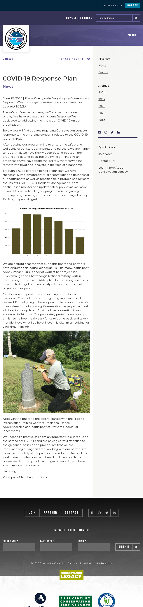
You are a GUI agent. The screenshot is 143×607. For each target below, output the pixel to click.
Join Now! (105, 154)
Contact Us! (106, 161)
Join (32, 512)
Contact (72, 512)
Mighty (108, 563)
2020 (101, 113)
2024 (101, 92)
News (8, 59)
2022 (101, 99)
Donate (132, 6)
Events (103, 72)
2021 (101, 106)
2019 (101, 120)
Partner (50, 512)
